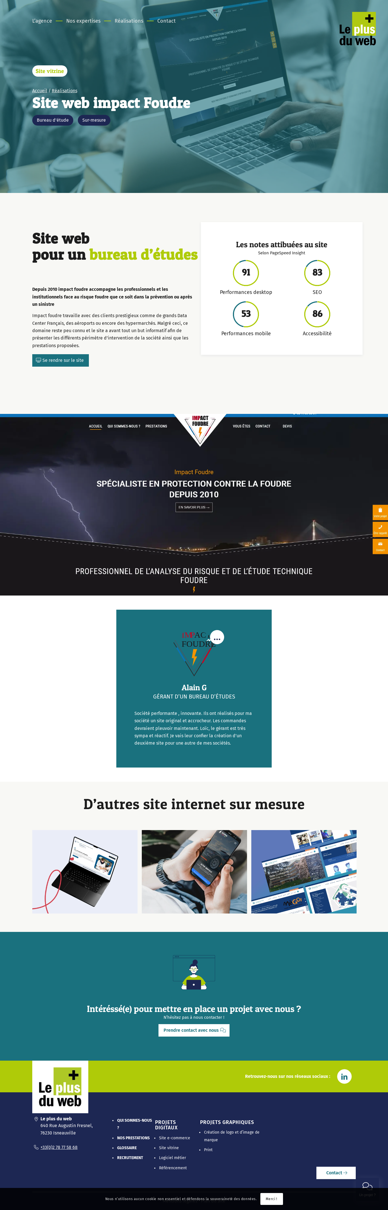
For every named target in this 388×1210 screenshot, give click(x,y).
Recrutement (130, 1157)
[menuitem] (46, 21)
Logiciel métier (172, 1157)
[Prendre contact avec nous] (194, 1030)
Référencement (173, 1168)
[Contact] (336, 1173)
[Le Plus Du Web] (359, 29)
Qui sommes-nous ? (134, 1124)
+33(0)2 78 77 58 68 (59, 1147)
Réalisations (64, 90)
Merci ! (271, 1199)
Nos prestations (133, 1138)
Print (208, 1149)
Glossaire (127, 1147)
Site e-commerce (174, 1138)
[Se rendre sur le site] (60, 360)
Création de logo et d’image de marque (232, 1136)
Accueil (39, 90)
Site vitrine (50, 71)
